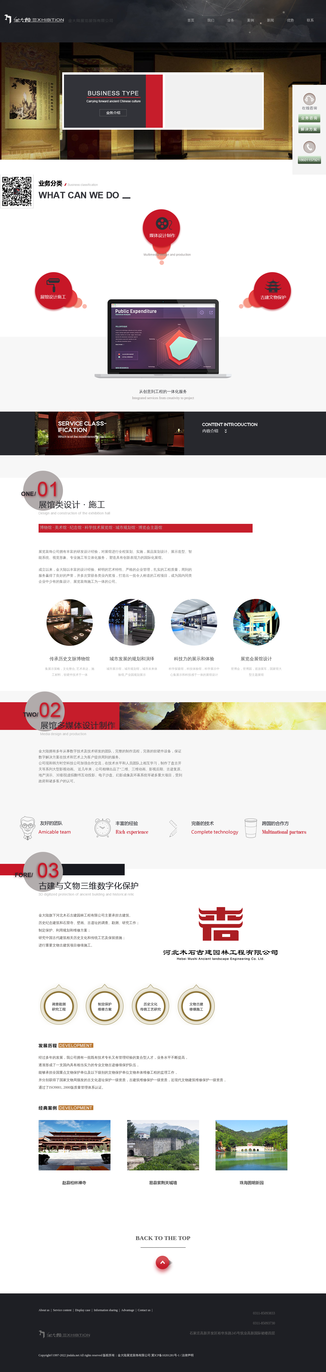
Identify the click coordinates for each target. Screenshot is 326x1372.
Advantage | (129, 1310)
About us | (46, 1310)
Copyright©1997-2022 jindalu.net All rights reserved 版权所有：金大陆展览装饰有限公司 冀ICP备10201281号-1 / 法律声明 (117, 1355)
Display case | (84, 1310)
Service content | (64, 1310)
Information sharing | (107, 1310)
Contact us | (146, 1310)
